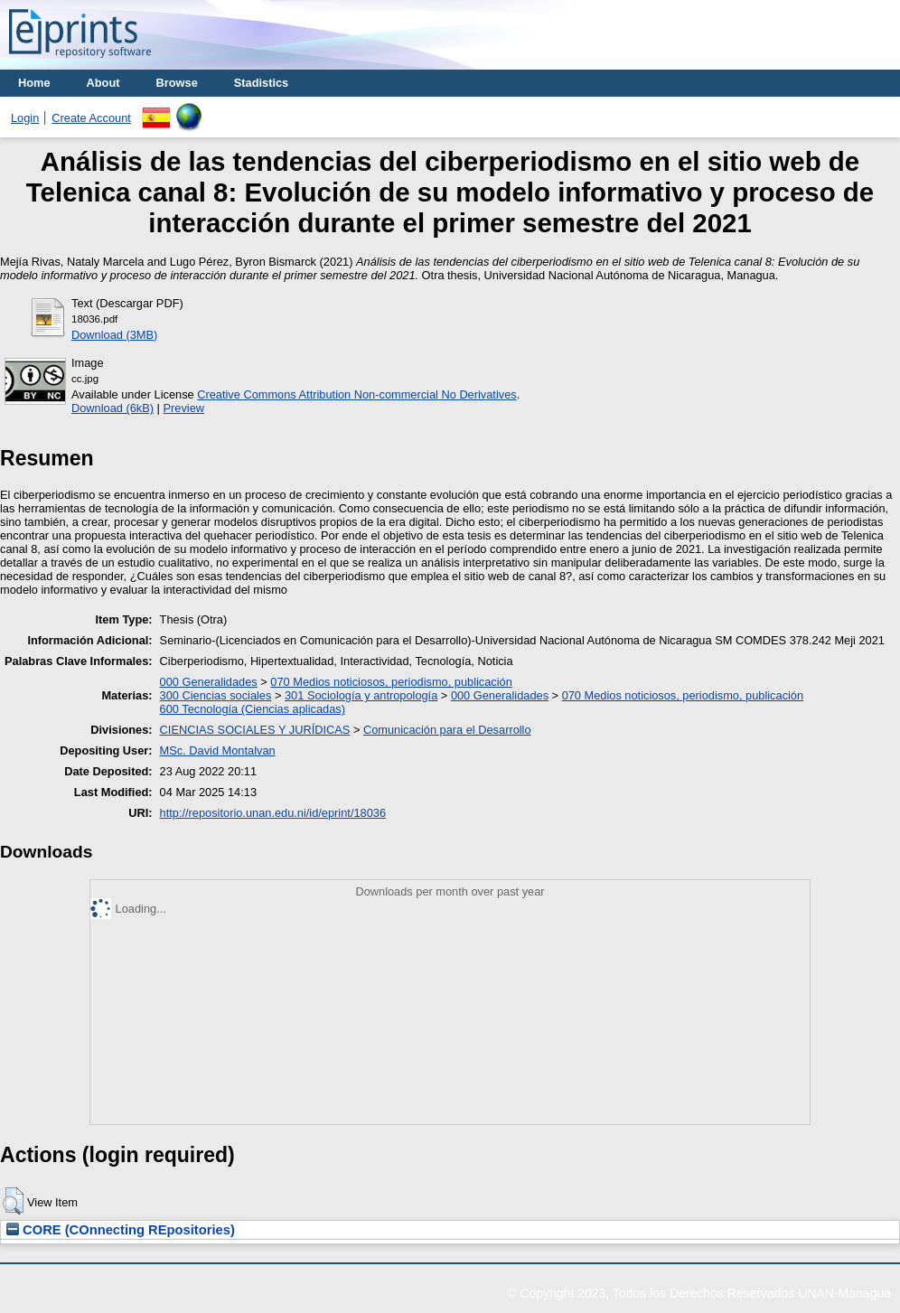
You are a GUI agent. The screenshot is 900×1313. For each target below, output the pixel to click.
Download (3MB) (114, 335)
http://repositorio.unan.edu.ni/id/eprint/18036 (273, 813)
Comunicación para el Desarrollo (447, 729)
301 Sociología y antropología (361, 695)
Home (34, 82)
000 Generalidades (209, 682)
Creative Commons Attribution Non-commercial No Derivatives (356, 394)
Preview (183, 408)
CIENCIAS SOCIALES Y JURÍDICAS (255, 729)
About (103, 82)
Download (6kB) (112, 408)
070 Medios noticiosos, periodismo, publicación (390, 682)
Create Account (91, 118)
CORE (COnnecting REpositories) (120, 1230)
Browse (177, 82)
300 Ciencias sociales (216, 695)
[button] (13, 1201)
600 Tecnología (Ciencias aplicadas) (252, 709)
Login (25, 118)
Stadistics (261, 82)
